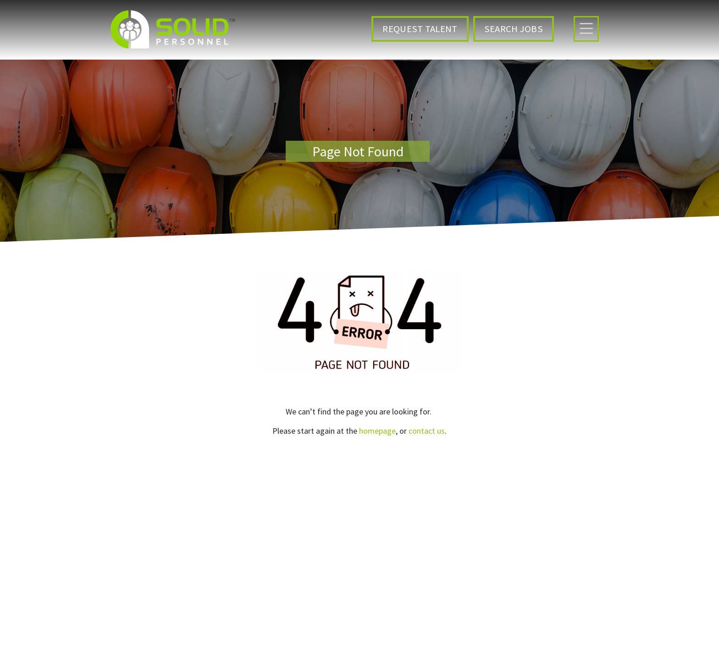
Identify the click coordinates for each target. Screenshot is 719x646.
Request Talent (419, 29)
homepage (377, 430)
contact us (427, 430)
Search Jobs (513, 29)
